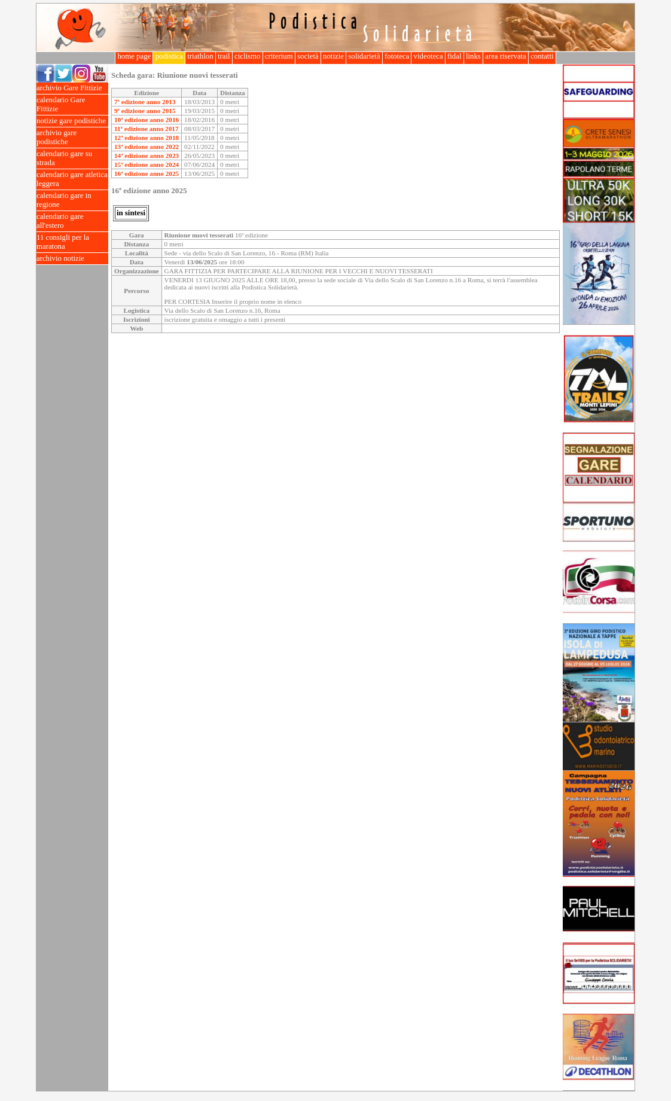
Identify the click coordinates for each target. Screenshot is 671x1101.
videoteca (427, 56)
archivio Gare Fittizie (72, 88)
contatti (542, 56)
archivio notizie (72, 258)
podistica (169, 56)
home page (133, 56)
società (308, 56)
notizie (333, 56)
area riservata (505, 56)
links (473, 56)
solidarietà (364, 56)
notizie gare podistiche (72, 121)
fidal (454, 56)
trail (224, 56)
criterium (279, 56)
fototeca (397, 56)
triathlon (200, 56)
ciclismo (248, 56)
